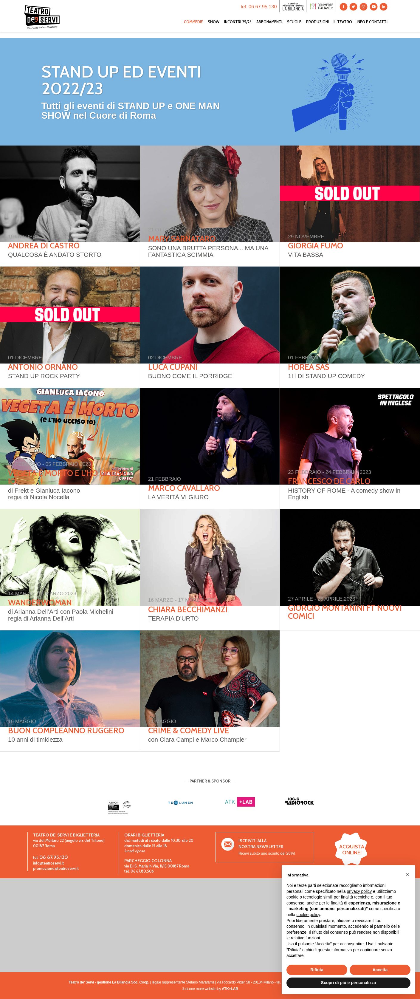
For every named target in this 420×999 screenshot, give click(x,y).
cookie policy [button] (308, 914)
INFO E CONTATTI (372, 27)
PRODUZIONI (317, 27)
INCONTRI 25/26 (238, 27)
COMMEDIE (193, 27)
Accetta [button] (380, 969)
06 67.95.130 (53, 857)
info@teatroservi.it (48, 863)
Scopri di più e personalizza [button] (348, 982)
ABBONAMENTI (269, 27)
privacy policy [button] (359, 891)
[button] (407, 874)
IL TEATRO (343, 27)
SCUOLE (294, 27)
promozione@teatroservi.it (56, 868)
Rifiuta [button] (316, 969)
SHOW (213, 27)
